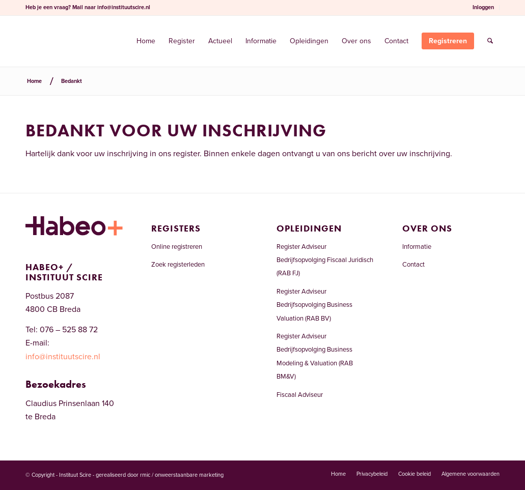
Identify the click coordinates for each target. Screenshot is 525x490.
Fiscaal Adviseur (300, 395)
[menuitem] (483, 7)
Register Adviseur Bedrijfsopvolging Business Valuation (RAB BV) (314, 305)
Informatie (416, 247)
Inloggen (483, 7)
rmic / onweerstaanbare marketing (182, 475)
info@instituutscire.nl (123, 7)
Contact (413, 265)
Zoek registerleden (178, 265)
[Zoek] (490, 41)
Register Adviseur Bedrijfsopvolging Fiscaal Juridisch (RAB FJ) (325, 260)
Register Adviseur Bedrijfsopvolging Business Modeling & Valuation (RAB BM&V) (315, 356)
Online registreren (176, 247)
